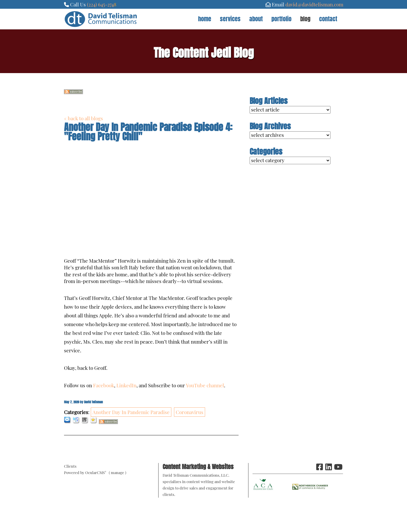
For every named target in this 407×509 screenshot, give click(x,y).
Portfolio (281, 18)
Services (230, 18)
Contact (328, 18)
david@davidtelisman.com (314, 4)
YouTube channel (205, 385)
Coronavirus (189, 412)
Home (204, 18)
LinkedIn (126, 385)
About (256, 18)
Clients (70, 466)
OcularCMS (95, 472)
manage (117, 472)
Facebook (103, 385)
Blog (305, 18)
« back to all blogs (83, 118)
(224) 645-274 (100, 4)
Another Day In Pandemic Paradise (131, 412)
